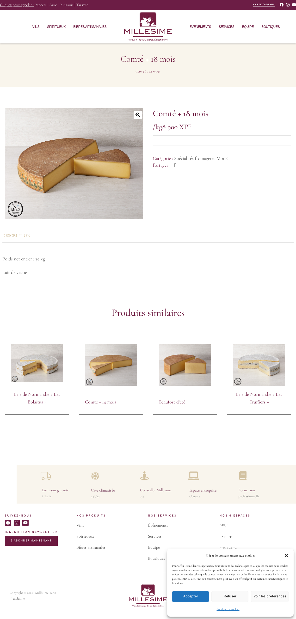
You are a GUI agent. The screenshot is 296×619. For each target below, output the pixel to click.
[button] (286, 555)
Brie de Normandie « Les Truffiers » (259, 398)
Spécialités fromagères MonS (201, 158)
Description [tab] (16, 235)
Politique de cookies (228, 609)
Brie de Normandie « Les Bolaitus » (37, 398)
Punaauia (67, 4)
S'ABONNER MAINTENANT (31, 541)
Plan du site (17, 599)
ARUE (224, 525)
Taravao (82, 4)
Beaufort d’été (172, 402)
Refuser (230, 596)
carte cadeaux (264, 4)
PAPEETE (227, 537)
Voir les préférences (269, 596)
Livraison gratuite (273, 490)
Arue (53, 4)
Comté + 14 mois (100, 402)
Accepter (190, 596)
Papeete (41, 4)
